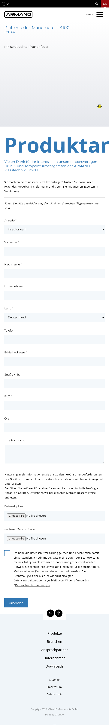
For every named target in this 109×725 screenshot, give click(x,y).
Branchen (54, 641)
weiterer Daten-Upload (20, 529)
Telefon (9, 330)
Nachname (13, 264)
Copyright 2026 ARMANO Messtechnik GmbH (54, 709)
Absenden (16, 603)
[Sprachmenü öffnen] (105, 3)
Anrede (10, 220)
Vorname (11, 242)
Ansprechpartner (54, 650)
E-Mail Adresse (15, 352)
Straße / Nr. (12, 374)
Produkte (54, 633)
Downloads (54, 666)
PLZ (8, 396)
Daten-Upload (14, 506)
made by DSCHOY (54, 714)
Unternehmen (14, 286)
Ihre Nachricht (15, 440)
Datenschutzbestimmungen (32, 585)
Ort (6, 418)
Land (8, 308)
